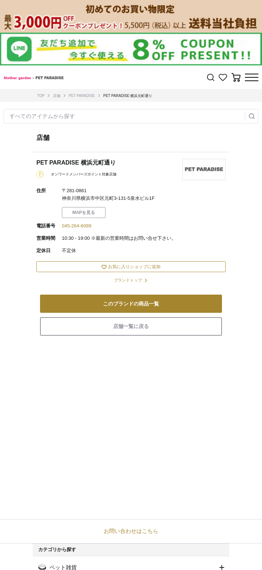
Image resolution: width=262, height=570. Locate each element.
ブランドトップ (128, 280)
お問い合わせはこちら (131, 531)
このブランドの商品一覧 (131, 304)
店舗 (56, 96)
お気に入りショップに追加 (131, 267)
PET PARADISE (82, 96)
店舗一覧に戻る (131, 326)
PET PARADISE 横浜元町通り (127, 96)
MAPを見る (83, 212)
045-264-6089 (76, 226)
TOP (40, 96)
